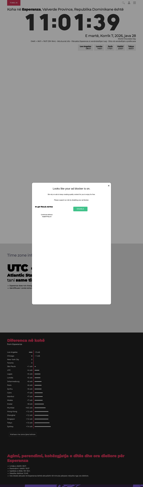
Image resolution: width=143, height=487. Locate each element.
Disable (80, 209)
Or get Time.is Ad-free (44, 207)
